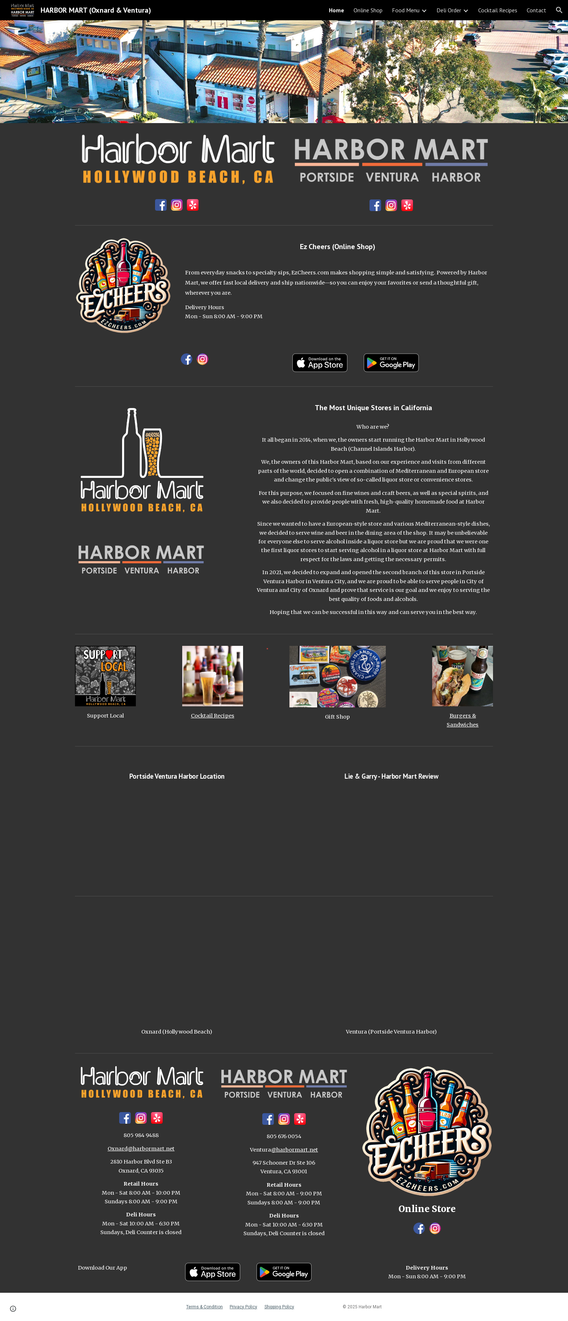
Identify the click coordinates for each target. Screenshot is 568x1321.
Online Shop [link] (368, 10)
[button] (559, 10)
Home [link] (336, 10)
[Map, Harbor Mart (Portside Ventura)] (391, 965)
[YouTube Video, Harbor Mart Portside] (177, 836)
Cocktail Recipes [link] (497, 10)
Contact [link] (536, 10)
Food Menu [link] (405, 10)
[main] (337, 246)
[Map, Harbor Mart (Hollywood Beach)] (177, 965)
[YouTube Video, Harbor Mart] (391, 836)
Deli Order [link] (449, 10)
